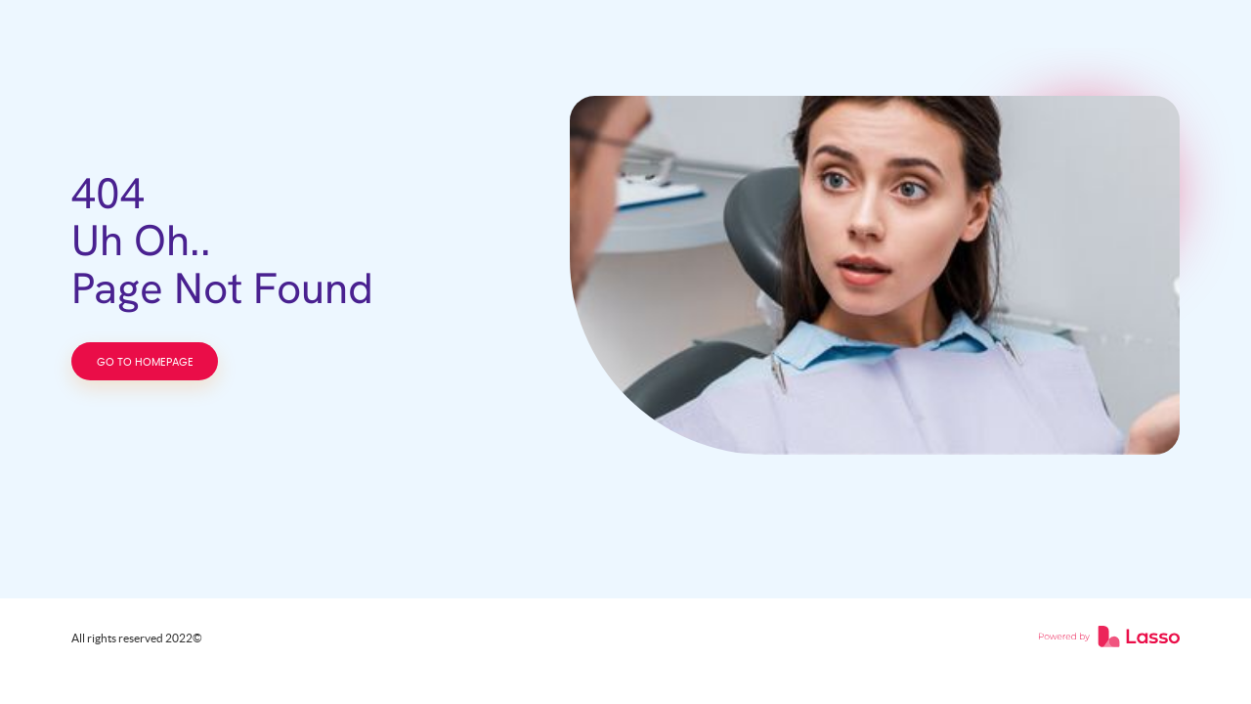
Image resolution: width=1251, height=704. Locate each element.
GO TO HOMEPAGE (145, 362)
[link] (1109, 638)
